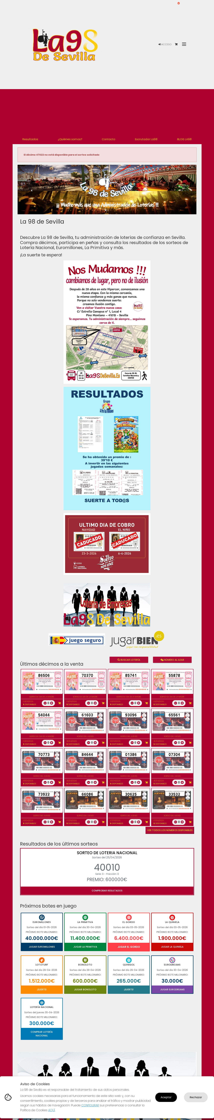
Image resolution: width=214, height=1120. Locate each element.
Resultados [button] (30, 139)
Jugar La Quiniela (172, 946)
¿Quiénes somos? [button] (70, 139)
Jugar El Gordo (129, 947)
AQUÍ (51, 1110)
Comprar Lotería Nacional (42, 1033)
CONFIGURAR (90, 1105)
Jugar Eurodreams (172, 989)
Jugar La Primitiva (85, 946)
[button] (31, 193)
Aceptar (166, 1097)
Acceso (165, 44)
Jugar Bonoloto (85, 989)
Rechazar (196, 1097)
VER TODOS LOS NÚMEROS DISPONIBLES (169, 830)
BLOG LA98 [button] (184, 139)
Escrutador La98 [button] (146, 139)
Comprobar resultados (107, 890)
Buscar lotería (128, 659)
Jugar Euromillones (42, 946)
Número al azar (172, 659)
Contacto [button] (108, 139)
